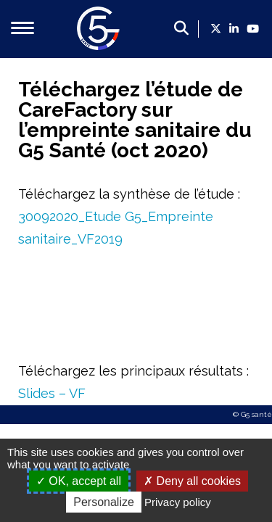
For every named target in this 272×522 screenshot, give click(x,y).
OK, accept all (78, 481)
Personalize (103, 502)
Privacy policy (177, 502)
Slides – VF (52, 393)
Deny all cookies (192, 481)
